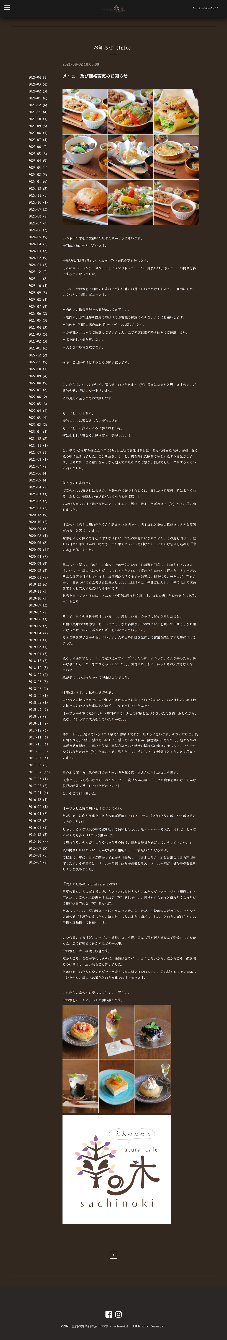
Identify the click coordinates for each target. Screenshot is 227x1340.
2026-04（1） (38, 77)
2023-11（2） (38, 278)
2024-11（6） (38, 195)
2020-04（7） (39, 556)
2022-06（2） (38, 397)
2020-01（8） (39, 577)
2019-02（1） (38, 647)
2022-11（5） (38, 362)
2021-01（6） (38, 508)
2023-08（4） (38, 299)
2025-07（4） (38, 140)
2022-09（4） (38, 376)
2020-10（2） (38, 522)
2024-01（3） (38, 265)
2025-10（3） (38, 119)
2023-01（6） (38, 348)
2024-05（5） (38, 237)
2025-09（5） (38, 126)
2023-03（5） (38, 334)
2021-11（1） (39, 445)
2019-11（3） (38, 591)
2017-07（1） (39, 758)
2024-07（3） (38, 223)
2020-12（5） (38, 515)
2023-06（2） (38, 313)
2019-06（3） (38, 619)
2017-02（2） (38, 786)
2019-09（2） (38, 605)
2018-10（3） (39, 667)
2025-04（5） (38, 160)
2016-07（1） (39, 806)
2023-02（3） (38, 341)
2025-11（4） (38, 112)
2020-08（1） (39, 535)
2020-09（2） (38, 529)
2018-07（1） (39, 688)
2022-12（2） (38, 355)
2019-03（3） (38, 640)
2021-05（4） (38, 480)
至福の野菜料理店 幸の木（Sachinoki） (100, 1326)
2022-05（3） (38, 403)
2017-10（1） (39, 744)
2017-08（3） (39, 751)
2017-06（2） (38, 765)
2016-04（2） (38, 813)
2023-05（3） (38, 320)
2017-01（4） (39, 792)
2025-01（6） (38, 181)
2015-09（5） (38, 848)
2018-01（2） (39, 723)
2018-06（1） (39, 695)
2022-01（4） (38, 431)
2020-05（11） (39, 549)
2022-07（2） (38, 390)
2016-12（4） (38, 799)
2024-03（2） (38, 251)
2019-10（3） (38, 598)
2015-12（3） (38, 834)
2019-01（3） (38, 654)
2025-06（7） (38, 146)
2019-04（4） (39, 633)
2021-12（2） (38, 438)
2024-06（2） (38, 230)
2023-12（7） (38, 272)
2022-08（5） (38, 383)
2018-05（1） (39, 702)
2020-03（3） (38, 563)
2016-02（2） (38, 820)
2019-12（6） (38, 584)
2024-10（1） (39, 202)
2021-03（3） (38, 494)
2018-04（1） (39, 709)
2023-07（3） (38, 306)
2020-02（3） (38, 570)
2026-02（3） (38, 91)
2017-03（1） (39, 779)
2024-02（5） (38, 258)
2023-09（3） (38, 292)
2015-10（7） (39, 841)
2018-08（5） (39, 681)
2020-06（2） (38, 542)
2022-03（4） (38, 417)
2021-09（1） (38, 452)
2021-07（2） (38, 466)
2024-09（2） (38, 209)
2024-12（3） (38, 188)
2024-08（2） (38, 216)
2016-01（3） (38, 827)
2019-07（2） (38, 612)
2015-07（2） (38, 862)
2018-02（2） (38, 716)
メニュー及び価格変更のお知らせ (95, 76)
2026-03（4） (38, 84)
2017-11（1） (39, 737)
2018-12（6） (38, 661)
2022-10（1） (38, 369)
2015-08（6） (38, 855)
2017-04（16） (40, 772)
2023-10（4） (38, 285)
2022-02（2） (38, 424)
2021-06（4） (38, 473)
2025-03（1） (38, 167)
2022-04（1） (38, 410)
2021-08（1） (39, 459)
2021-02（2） (38, 501)
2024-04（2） (38, 244)
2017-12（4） (39, 730)
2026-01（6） (38, 98)
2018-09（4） (39, 674)
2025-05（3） (38, 153)
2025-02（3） (38, 174)
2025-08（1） (38, 133)
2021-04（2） (38, 487)
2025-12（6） (38, 105)
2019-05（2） (38, 626)
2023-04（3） (38, 327)
